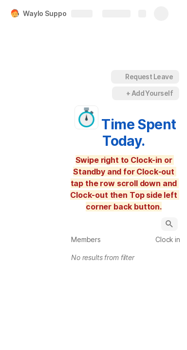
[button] (100, 77)
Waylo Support (47, 13)
